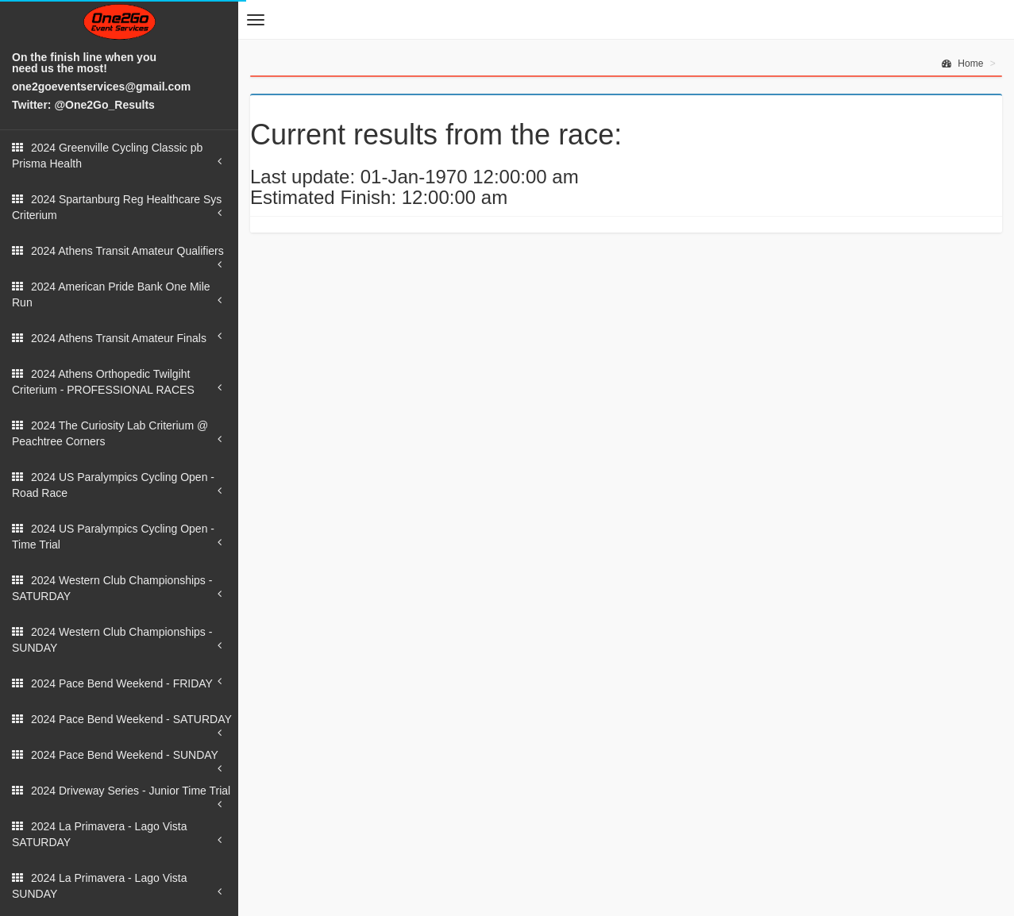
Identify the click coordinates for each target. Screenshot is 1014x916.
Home (962, 63)
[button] (255, 19)
